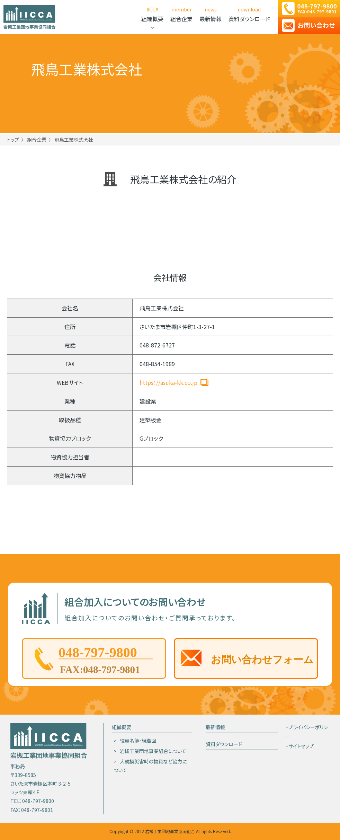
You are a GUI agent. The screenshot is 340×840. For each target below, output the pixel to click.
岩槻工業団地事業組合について (153, 751)
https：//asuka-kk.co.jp (168, 382)
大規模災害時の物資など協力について (150, 765)
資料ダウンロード (224, 744)
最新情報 (215, 727)
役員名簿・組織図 (138, 740)
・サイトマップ (300, 746)
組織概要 (121, 727)
